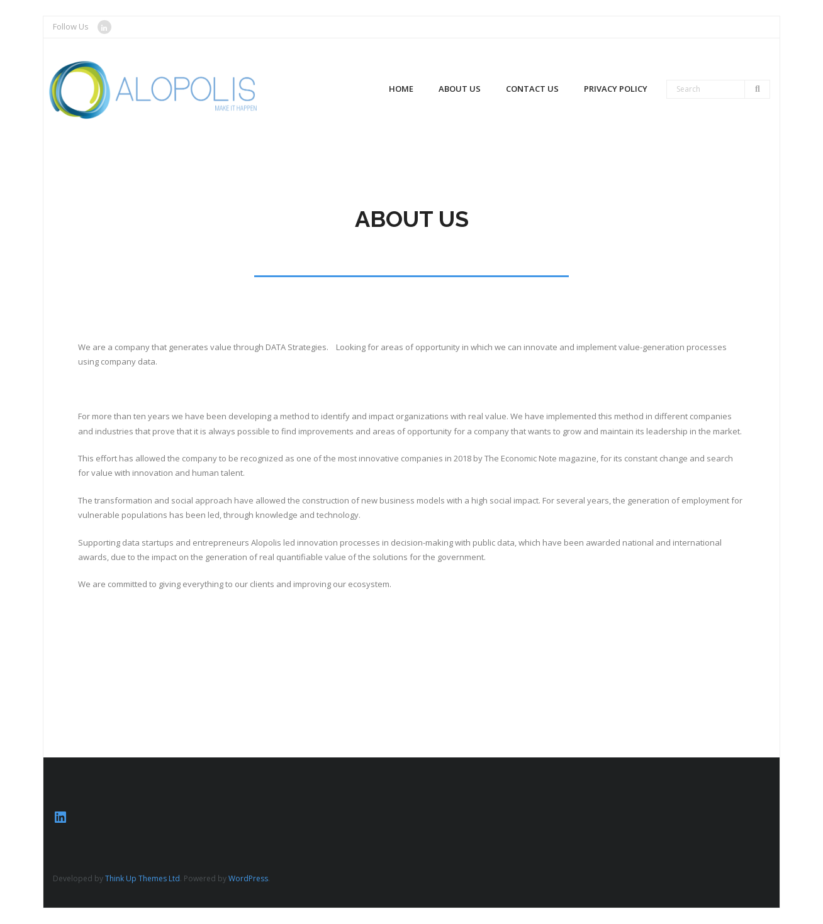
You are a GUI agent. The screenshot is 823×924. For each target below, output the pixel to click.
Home (401, 88)
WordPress (248, 878)
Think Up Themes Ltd (142, 878)
